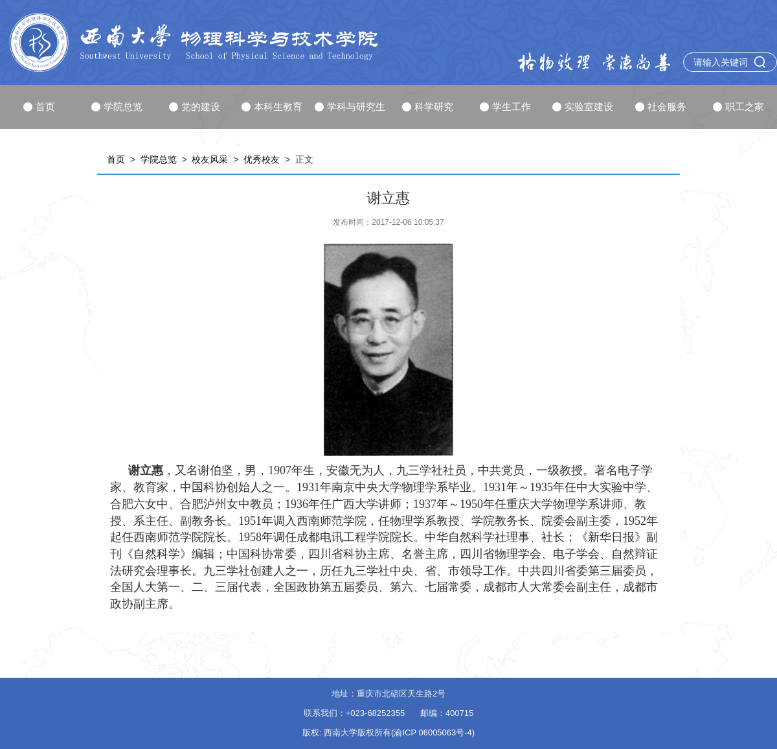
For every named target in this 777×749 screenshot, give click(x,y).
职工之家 (738, 106)
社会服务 (660, 106)
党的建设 (194, 106)
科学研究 (427, 106)
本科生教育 (272, 106)
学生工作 (505, 106)
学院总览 (116, 106)
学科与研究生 (350, 106)
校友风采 (210, 159)
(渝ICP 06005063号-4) (433, 732)
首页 (39, 106)
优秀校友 (261, 159)
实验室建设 (582, 106)
